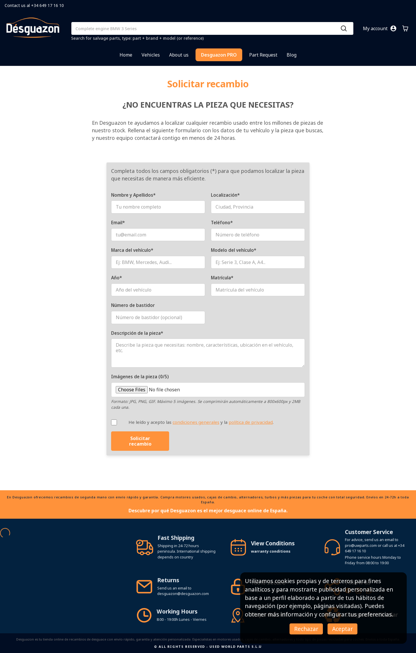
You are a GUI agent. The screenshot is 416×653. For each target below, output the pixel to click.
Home (126, 55)
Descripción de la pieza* (137, 333)
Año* (116, 278)
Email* (118, 222)
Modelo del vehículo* (233, 250)
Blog (291, 55)
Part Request (263, 55)
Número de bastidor (133, 305)
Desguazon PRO (219, 55)
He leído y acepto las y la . (201, 422)
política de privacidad (251, 422)
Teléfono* (222, 222)
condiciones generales (196, 422)
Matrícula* (222, 278)
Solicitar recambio (140, 441)
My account (375, 28)
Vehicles (151, 55)
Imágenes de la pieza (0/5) (140, 376)
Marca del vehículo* (132, 250)
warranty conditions (270, 551)
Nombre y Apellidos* (133, 195)
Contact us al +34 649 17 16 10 (34, 5)
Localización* (225, 195)
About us (179, 55)
